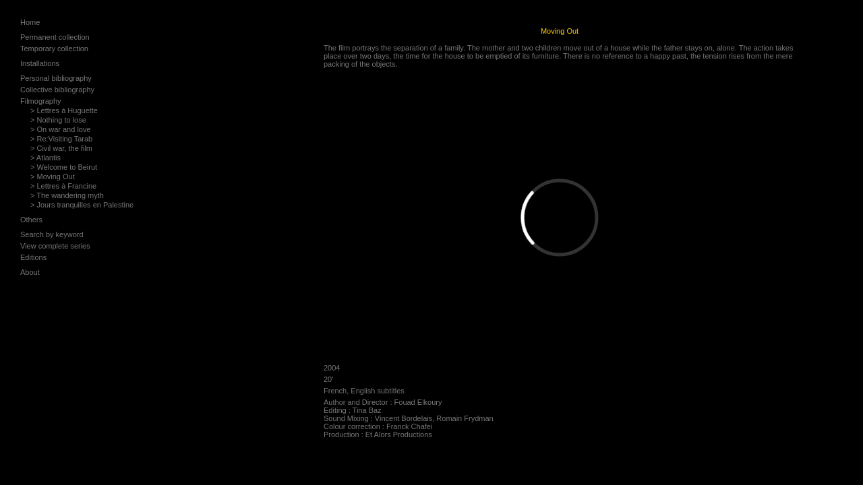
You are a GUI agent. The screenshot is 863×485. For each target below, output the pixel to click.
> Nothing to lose (58, 120)
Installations (39, 63)
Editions (33, 257)
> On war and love (60, 129)
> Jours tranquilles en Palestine (81, 205)
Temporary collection (54, 48)
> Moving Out (52, 176)
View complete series (55, 246)
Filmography (40, 101)
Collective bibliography (57, 90)
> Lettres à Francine (63, 186)
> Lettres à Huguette (64, 110)
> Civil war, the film (61, 148)
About (30, 272)
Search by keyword (52, 234)
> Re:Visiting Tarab (61, 139)
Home (30, 22)
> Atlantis (45, 158)
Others (31, 220)
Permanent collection (55, 37)
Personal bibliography (56, 78)
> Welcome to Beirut (63, 167)
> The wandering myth (67, 195)
